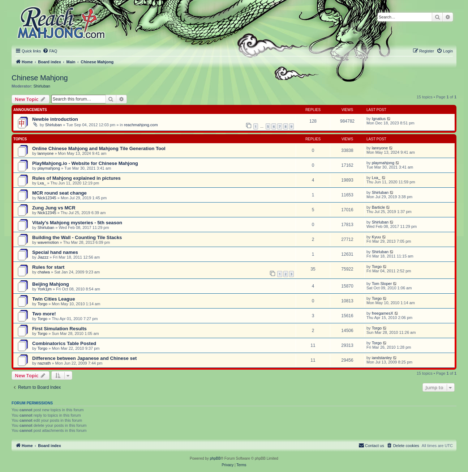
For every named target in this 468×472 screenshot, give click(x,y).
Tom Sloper (382, 283)
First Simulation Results (59, 328)
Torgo (377, 266)
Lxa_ (42, 183)
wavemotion (48, 242)
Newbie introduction (55, 119)
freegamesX (382, 313)
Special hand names (55, 252)
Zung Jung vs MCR (53, 208)
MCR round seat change (59, 193)
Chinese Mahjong (40, 78)
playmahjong (49, 168)
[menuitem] (50, 51)
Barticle (378, 207)
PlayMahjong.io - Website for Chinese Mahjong (85, 163)
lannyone (46, 153)
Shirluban (42, 86)
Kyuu (376, 237)
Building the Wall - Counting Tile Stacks (77, 237)
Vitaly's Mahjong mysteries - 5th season (77, 222)
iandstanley (382, 358)
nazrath (44, 363)
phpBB (215, 458)
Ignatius (379, 118)
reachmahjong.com (141, 125)
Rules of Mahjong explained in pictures (76, 178)
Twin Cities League (53, 299)
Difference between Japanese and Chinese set (84, 358)
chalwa (44, 272)
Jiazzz (43, 257)
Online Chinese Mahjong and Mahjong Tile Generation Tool (99, 148)
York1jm (45, 289)
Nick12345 (47, 198)
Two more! (44, 313)
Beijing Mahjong (50, 284)
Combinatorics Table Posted (64, 343)
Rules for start (48, 267)
